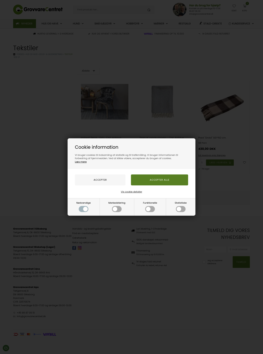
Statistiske (181, 206)
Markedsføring (116, 206)
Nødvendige (83, 206)
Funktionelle (150, 206)
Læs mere (81, 161)
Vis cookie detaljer (131, 191)
